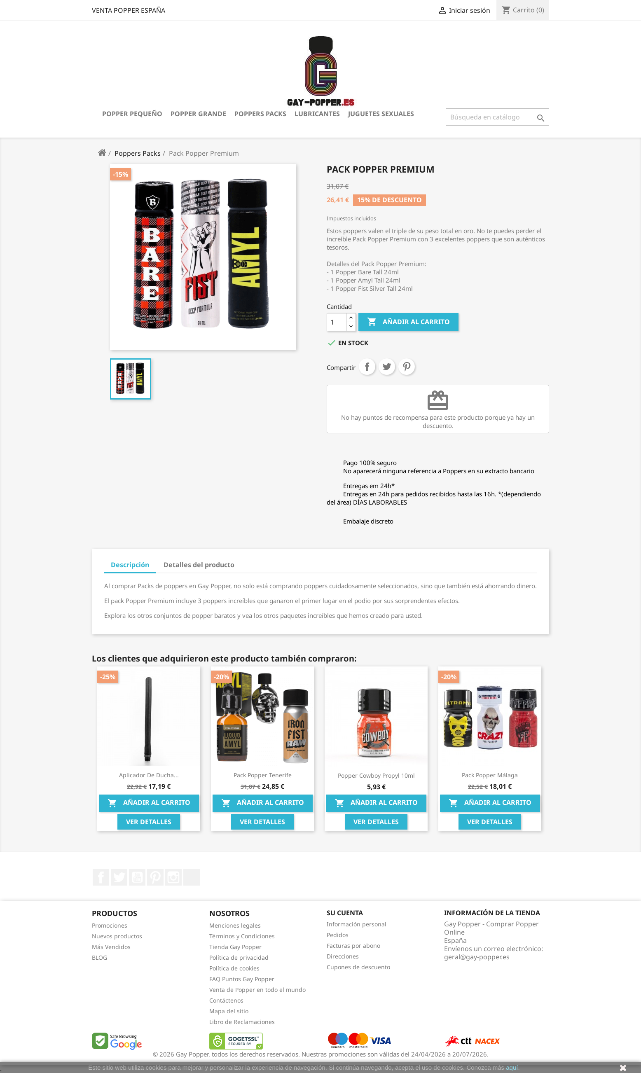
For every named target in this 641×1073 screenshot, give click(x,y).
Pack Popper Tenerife (263, 775)
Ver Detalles (148, 821)
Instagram (173, 877)
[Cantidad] (336, 322)
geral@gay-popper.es (477, 956)
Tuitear (387, 366)
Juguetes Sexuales (381, 113)
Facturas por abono (353, 945)
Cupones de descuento (358, 967)
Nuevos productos (117, 936)
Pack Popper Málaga (490, 775)
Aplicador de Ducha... (149, 775)
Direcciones (343, 956)
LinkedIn (191, 877)
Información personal (356, 924)
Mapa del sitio (228, 1011)
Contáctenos (226, 1000)
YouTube (137, 877)
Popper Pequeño (132, 113)
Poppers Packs (260, 113)
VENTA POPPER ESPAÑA (128, 10)
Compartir (367, 366)
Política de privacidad (239, 957)
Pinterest (406, 366)
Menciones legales (235, 925)
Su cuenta (345, 912)
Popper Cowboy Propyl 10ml (376, 775)
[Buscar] (497, 117)
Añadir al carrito (408, 322)
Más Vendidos (111, 947)
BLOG (99, 957)
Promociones (109, 925)
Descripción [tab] (130, 564)
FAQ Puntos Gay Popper (241, 979)
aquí (512, 1067)
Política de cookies (234, 968)
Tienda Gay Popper (235, 947)
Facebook (101, 877)
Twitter (119, 877)
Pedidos (338, 935)
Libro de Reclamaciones (242, 1022)
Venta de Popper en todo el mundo (257, 990)
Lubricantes (317, 113)
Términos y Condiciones (242, 936)
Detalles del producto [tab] (199, 564)
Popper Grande (198, 113)
